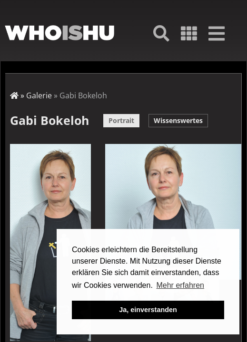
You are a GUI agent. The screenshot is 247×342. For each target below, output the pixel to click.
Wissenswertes (178, 120)
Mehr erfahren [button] (180, 285)
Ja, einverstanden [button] (148, 310)
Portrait (121, 120)
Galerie (39, 95)
